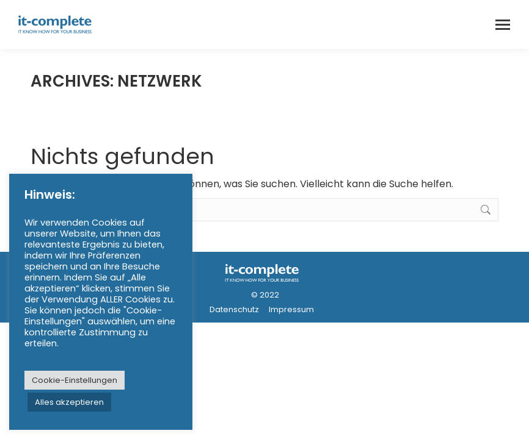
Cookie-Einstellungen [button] (74, 380)
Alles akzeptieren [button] (69, 402)
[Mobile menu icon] (503, 24)
